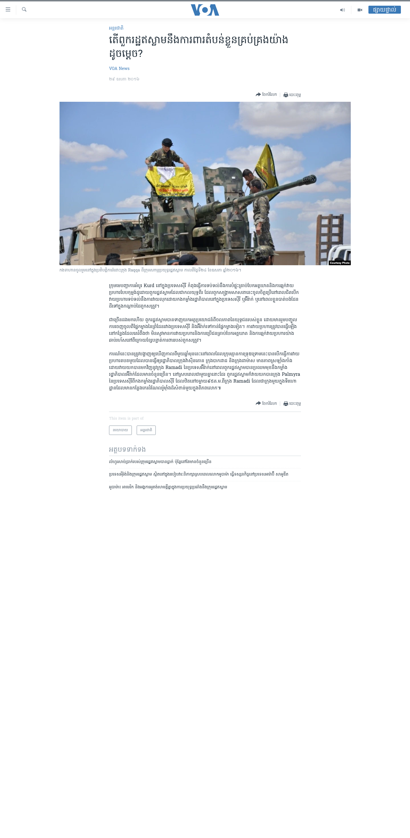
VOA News (119, 69)
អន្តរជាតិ (116, 28)
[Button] (266, 95)
